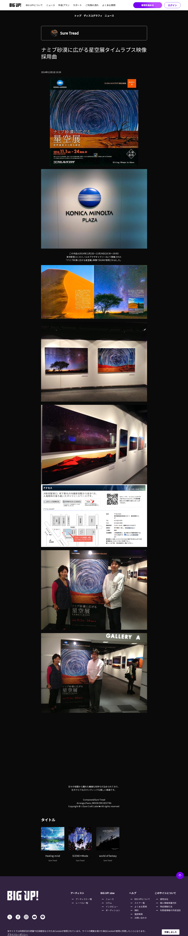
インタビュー (112, 906)
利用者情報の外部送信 (170, 910)
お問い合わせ (140, 917)
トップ (77, 15)
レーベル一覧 (82, 902)
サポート (77, 5)
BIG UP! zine (107, 893)
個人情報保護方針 (168, 902)
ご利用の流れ (92, 5)
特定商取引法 (166, 906)
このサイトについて (165, 893)
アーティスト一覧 (84, 899)
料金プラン (63, 5)
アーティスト (77, 893)
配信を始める (147, 5)
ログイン (172, 5)
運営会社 (164, 899)
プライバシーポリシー (17, 934)
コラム (109, 902)
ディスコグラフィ (93, 15)
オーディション (113, 910)
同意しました (170, 932)
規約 (136, 910)
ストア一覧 (139, 902)
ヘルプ (132, 893)
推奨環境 (138, 914)
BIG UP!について (34, 5)
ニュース (50, 5)
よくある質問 (108, 5)
